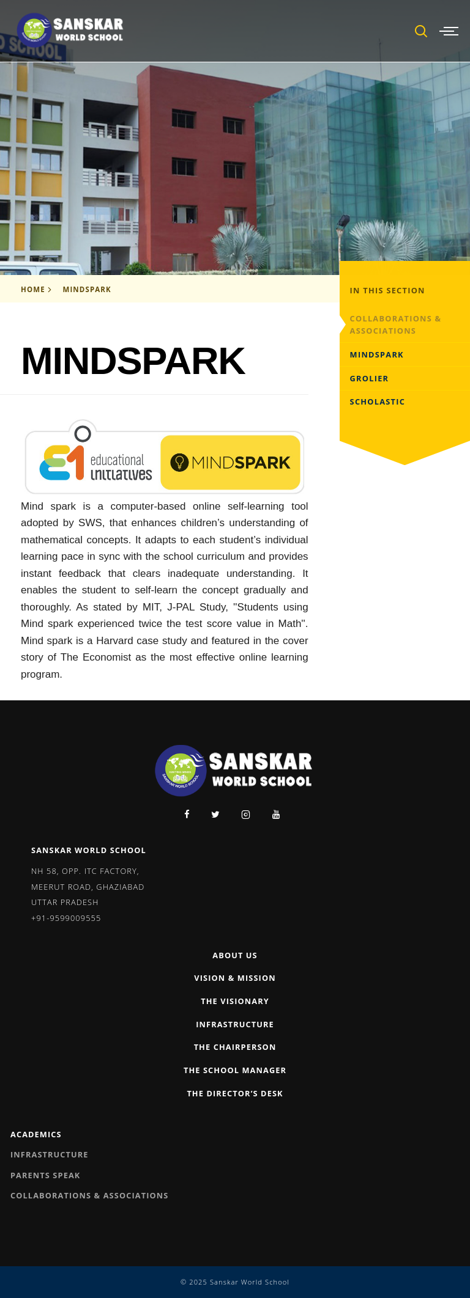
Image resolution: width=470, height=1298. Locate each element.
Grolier (369, 378)
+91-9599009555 (66, 917)
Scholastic (378, 401)
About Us (234, 955)
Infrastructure (235, 1024)
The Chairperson (235, 1046)
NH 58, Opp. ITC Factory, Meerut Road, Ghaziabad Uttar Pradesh (87, 886)
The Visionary (235, 1001)
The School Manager (235, 1070)
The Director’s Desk (235, 1093)
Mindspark (86, 289)
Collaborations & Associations (396, 325)
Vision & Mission (234, 977)
